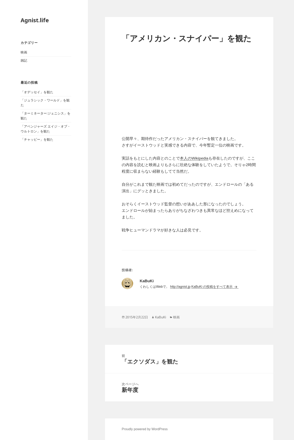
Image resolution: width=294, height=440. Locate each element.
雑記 (24, 60)
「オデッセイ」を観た (37, 92)
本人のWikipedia (194, 158)
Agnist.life (35, 20)
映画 (24, 52)
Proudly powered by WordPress (145, 429)
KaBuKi (160, 317)
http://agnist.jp (180, 286)
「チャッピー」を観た (37, 139)
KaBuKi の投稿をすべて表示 (212, 286)
